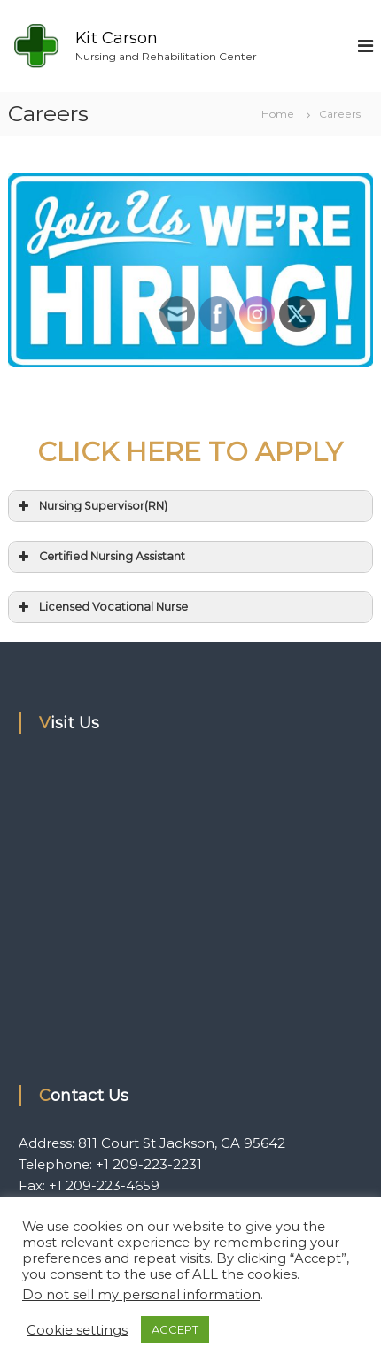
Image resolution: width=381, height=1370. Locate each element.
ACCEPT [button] (175, 1329)
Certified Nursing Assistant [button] (100, 557)
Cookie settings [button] (77, 1330)
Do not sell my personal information (141, 1295)
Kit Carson (116, 38)
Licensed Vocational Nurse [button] (101, 607)
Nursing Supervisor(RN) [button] (91, 506)
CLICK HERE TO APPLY (190, 451)
